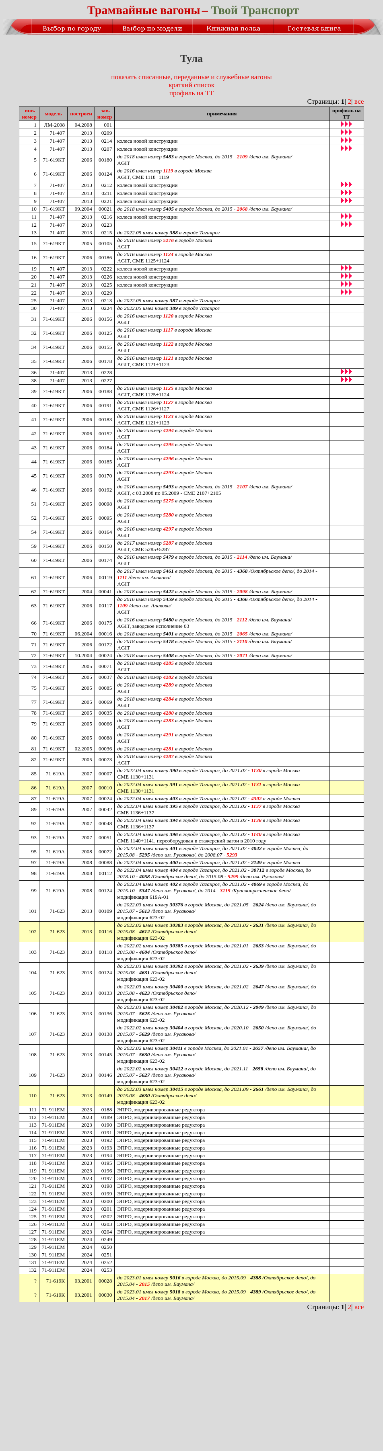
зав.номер (104, 113)
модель (53, 114)
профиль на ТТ (191, 93)
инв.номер (29, 113)
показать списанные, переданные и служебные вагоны (191, 77)
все (359, 101)
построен (81, 114)
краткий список (191, 85)
